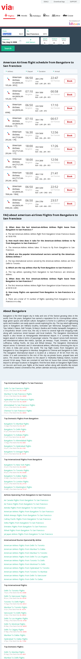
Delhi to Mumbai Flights (14, 652)
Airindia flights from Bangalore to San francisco (24, 508)
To (28, 31)
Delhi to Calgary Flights (14, 629)
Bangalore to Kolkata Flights (16, 435)
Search (8, 48)
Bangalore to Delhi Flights (15, 429)
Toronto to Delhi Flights (14, 601)
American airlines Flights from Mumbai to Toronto (25, 553)
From (5, 31)
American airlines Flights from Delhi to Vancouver (25, 575)
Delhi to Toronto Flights (14, 590)
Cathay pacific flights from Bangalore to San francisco (27, 519)
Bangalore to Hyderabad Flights (17, 446)
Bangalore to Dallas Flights (15, 476)
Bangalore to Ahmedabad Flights (18, 440)
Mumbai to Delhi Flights (14, 657)
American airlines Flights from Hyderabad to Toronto (26, 568)
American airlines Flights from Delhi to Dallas (23, 579)
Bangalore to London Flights (16, 481)
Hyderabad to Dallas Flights (16, 639)
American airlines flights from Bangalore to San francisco (29, 511)
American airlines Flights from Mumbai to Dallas (24, 549)
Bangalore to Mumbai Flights (16, 424)
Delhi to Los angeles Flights (16, 618)
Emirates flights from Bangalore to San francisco (25, 526)
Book (69, 81)
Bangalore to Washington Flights (18, 487)
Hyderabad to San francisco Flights (19, 399)
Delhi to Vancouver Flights (15, 596)
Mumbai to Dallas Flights (14, 635)
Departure (6, 39)
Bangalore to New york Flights (17, 465)
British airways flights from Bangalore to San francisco (28, 515)
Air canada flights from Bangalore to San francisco (26, 500)
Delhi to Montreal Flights (14, 624)
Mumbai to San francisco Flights (18, 394)
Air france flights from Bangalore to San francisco (26, 504)
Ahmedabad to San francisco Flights (19, 405)
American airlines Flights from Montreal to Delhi (24, 564)
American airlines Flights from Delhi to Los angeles (26, 556)
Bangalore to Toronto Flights (16, 470)
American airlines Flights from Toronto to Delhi (24, 560)
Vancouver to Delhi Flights (15, 613)
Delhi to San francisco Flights (16, 388)
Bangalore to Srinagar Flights (16, 451)
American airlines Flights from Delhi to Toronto (24, 545)
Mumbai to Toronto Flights (15, 607)
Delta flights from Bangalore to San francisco (24, 523)
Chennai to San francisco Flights (18, 410)
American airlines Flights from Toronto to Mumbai (25, 571)
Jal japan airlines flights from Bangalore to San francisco (28, 534)
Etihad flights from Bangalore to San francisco (24, 530)
